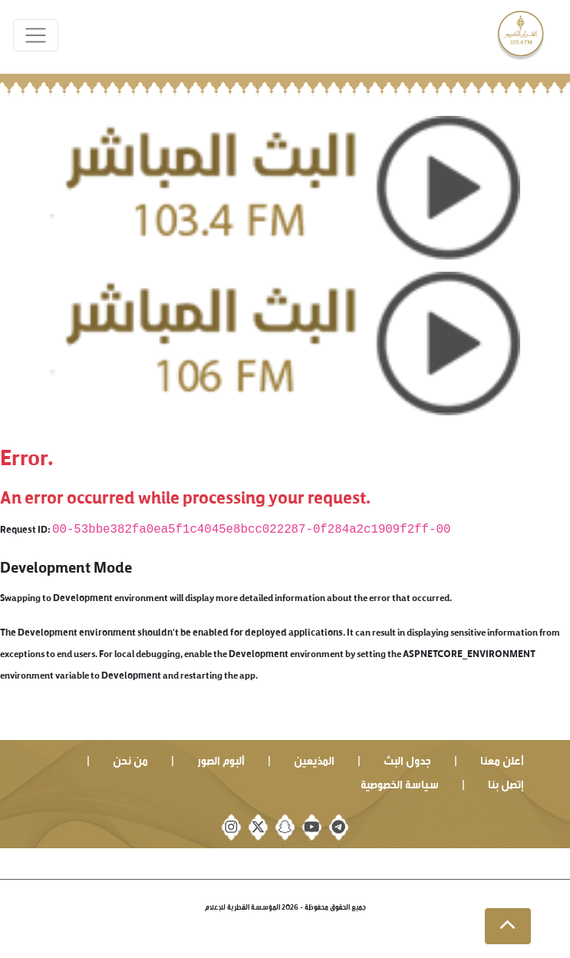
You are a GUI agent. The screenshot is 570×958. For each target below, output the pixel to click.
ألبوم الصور (221, 759)
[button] (508, 926)
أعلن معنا (502, 759)
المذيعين (314, 759)
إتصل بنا (506, 782)
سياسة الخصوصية (400, 782)
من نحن (130, 759)
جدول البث (407, 759)
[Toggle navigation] (35, 35)
